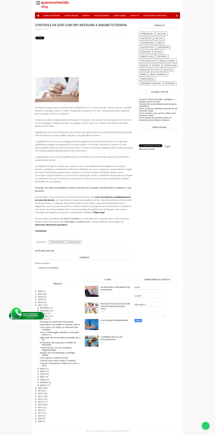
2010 (40, 415)
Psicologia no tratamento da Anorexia (56, 321)
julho (42, 368)
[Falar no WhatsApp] (206, 426)
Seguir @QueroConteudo (154, 147)
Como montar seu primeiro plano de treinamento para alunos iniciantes (155, 118)
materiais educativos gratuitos (51, 224)
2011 (40, 413)
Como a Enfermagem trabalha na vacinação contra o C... (59, 333)
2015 (40, 401)
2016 (40, 399)
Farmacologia (146, 56)
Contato (134, 15)
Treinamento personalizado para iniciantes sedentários (158, 105)
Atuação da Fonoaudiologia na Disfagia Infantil (57, 353)
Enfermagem (163, 47)
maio (42, 374)
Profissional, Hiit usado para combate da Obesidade (58, 343)
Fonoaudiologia (147, 61)
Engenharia (145, 52)
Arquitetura (146, 38)
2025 (40, 294)
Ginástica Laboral (167, 61)
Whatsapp (69, 221)
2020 (40, 388)
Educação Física (147, 47)
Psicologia (168, 70)
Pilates (156, 70)
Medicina (144, 65)
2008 (40, 421)
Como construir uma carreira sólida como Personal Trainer (157, 114)
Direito (160, 43)
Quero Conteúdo (51, 15)
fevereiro (44, 382)
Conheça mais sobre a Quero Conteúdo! (58, 360)
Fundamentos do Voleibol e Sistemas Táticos (60, 324)
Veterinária (170, 83)
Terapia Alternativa (57, 242)
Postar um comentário (48, 267)
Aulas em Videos (101, 15)
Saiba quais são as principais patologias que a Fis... (60, 338)
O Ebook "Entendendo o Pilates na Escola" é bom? (59, 364)
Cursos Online (71, 15)
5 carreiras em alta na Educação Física (111, 338)
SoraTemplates (103, 431)
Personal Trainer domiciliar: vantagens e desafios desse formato (156, 100)
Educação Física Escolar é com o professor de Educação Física (115, 306)
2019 (40, 390)
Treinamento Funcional (150, 83)
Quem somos (120, 15)
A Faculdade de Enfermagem (114, 320)
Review (143, 74)
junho (43, 371)
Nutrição (156, 65)
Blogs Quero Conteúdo (154, 15)
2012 (40, 410)
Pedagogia (145, 70)
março (43, 379)
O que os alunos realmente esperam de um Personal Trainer (158, 109)
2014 (40, 404)
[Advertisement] (55, 59)
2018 (40, 393)
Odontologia (170, 65)
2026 (40, 291)
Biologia (159, 38)
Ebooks (86, 15)
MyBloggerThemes (120, 431)
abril (42, 376)
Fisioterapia (162, 56)
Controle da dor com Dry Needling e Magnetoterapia (56, 348)
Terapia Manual (74, 242)
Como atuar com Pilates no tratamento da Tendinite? (59, 328)
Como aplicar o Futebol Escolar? (54, 357)
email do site (84, 221)
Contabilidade (146, 43)
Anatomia (161, 33)
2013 (40, 407)
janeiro (43, 385)
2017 (40, 396)
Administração (147, 33)
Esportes (158, 52)
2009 (40, 418)
